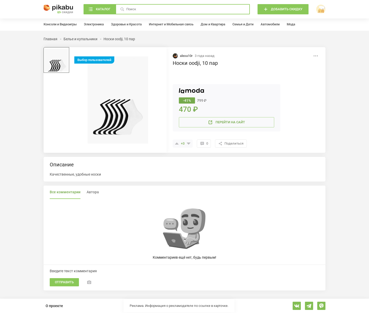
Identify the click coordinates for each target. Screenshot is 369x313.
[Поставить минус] (188, 143)
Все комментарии (65, 192)
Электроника (94, 24)
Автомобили (270, 24)
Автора (93, 192)
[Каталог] (100, 9)
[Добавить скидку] (283, 9)
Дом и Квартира (213, 24)
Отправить (64, 282)
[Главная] (58, 9)
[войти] (320, 9)
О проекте (54, 306)
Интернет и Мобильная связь (171, 24)
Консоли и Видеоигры (60, 24)
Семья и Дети (242, 24)
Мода (291, 24)
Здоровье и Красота (126, 24)
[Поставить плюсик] (176, 143)
